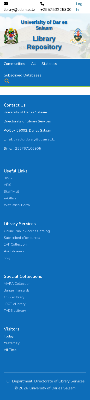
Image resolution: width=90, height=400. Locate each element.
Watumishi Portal (17, 205)
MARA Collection (17, 283)
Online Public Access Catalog (27, 231)
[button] (7, 81)
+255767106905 (27, 148)
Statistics (49, 63)
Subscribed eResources (22, 237)
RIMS (8, 178)
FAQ (7, 257)
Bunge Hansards (17, 290)
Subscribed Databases (23, 75)
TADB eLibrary (15, 310)
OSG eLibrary (14, 297)
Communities (14, 63)
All (33, 63)
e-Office (10, 198)
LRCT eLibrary (14, 303)
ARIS (7, 184)
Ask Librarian (14, 251)
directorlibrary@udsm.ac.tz (34, 139)
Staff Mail (11, 191)
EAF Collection (15, 244)
